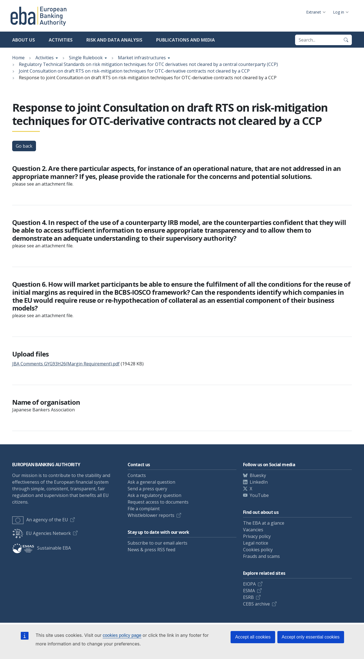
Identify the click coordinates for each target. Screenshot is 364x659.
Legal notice (255, 543)
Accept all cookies (252, 637)
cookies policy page (122, 635)
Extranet (313, 12)
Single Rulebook (86, 58)
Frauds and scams (261, 556)
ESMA (249, 591)
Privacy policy (257, 536)
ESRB (248, 597)
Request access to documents (158, 502)
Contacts (137, 475)
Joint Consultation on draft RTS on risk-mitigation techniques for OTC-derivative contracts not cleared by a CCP (134, 71)
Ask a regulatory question (154, 495)
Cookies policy (258, 550)
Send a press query (147, 489)
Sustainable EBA (41, 548)
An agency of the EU (40, 520)
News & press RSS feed (151, 550)
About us (23, 40)
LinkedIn (259, 482)
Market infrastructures (142, 58)
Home (18, 58)
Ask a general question (151, 482)
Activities (61, 40)
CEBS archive (256, 604)
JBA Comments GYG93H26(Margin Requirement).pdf (66, 364)
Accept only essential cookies (311, 637)
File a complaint (144, 509)
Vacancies (253, 530)
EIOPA (249, 584)
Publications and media (185, 40)
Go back (24, 146)
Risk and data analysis (114, 40)
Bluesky (258, 475)
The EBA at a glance (263, 523)
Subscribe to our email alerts (157, 543)
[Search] (346, 40)
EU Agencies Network (41, 533)
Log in (338, 12)
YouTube (259, 495)
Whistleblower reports (151, 515)
